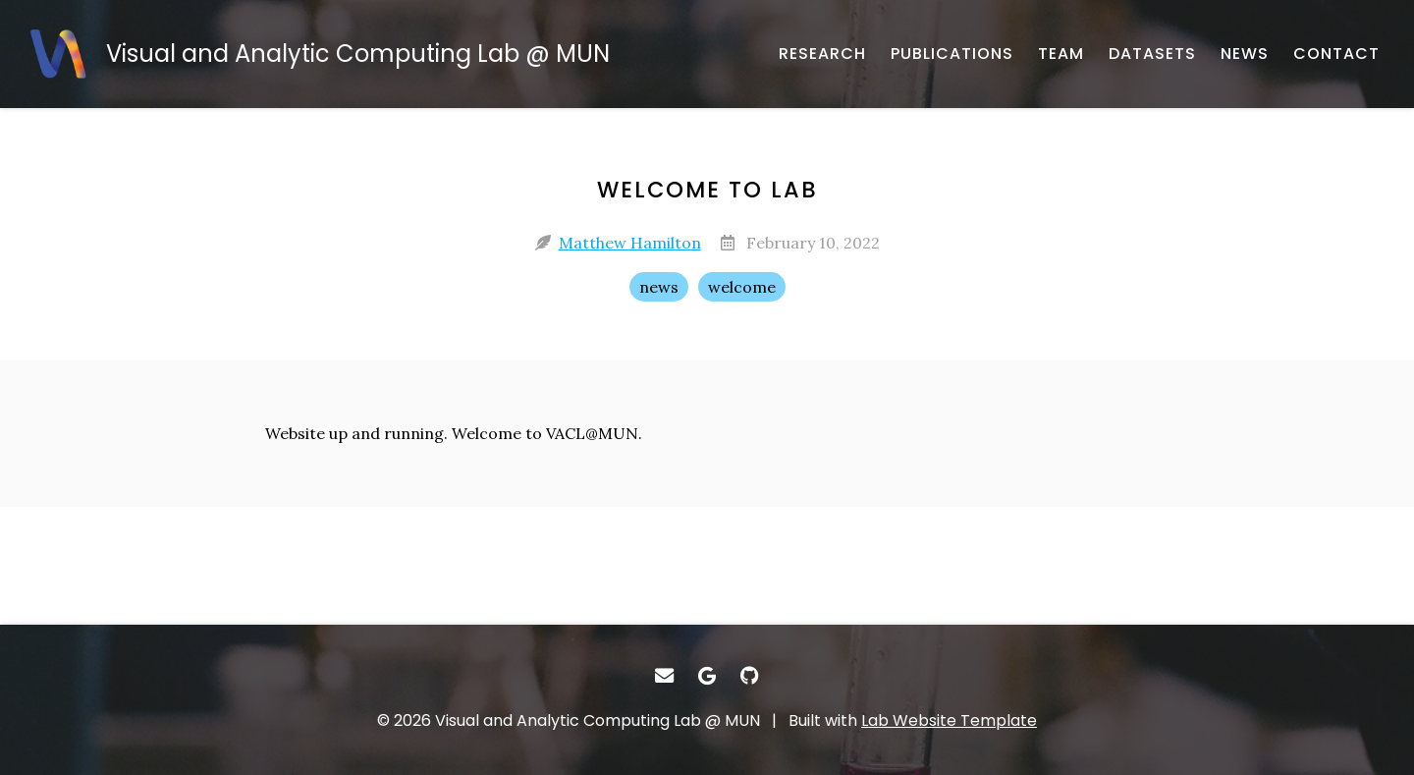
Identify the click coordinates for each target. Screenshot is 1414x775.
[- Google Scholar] (707, 676)
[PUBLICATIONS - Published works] (952, 54)
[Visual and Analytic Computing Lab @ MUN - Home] (319, 54)
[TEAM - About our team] (1061, 54)
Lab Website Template (949, 720)
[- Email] (663, 676)
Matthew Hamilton (630, 242)
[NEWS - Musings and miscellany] (1245, 54)
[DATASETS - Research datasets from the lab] (1152, 54)
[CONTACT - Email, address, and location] (1336, 54)
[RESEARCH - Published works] (822, 54)
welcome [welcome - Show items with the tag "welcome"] (742, 287)
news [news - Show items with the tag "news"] (659, 287)
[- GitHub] (750, 676)
